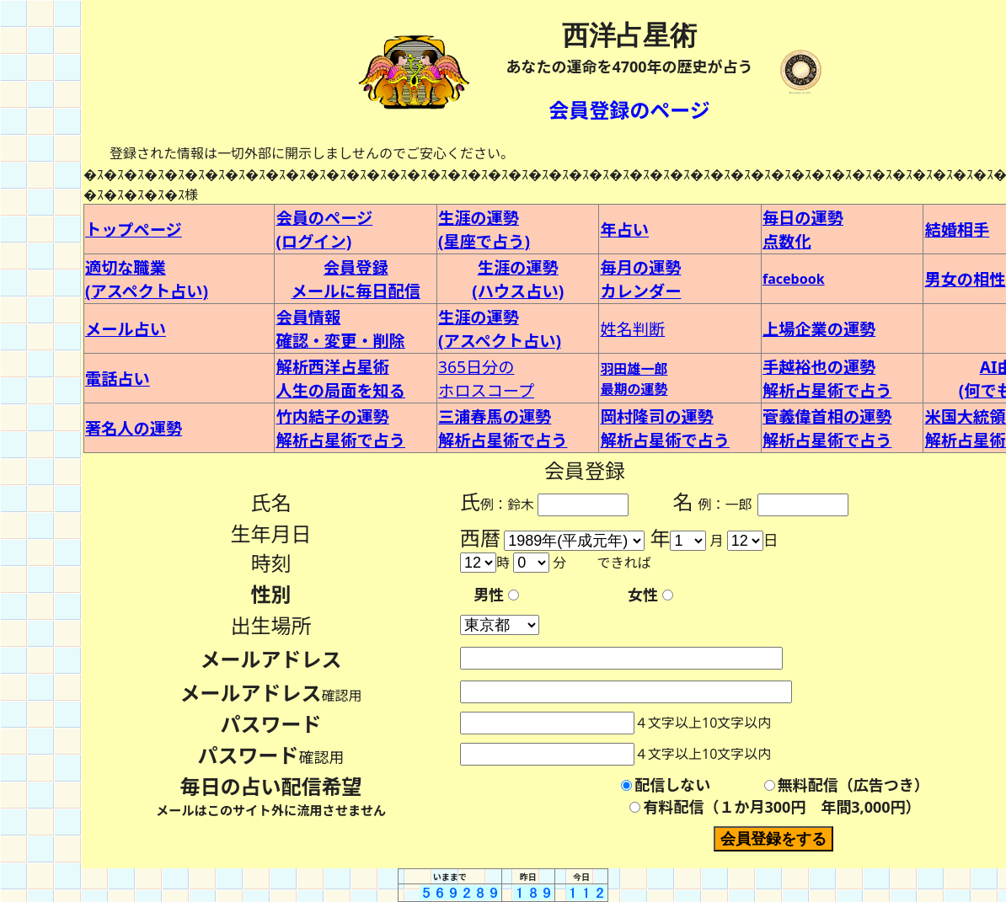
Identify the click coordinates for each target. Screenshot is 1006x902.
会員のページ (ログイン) (324, 229)
